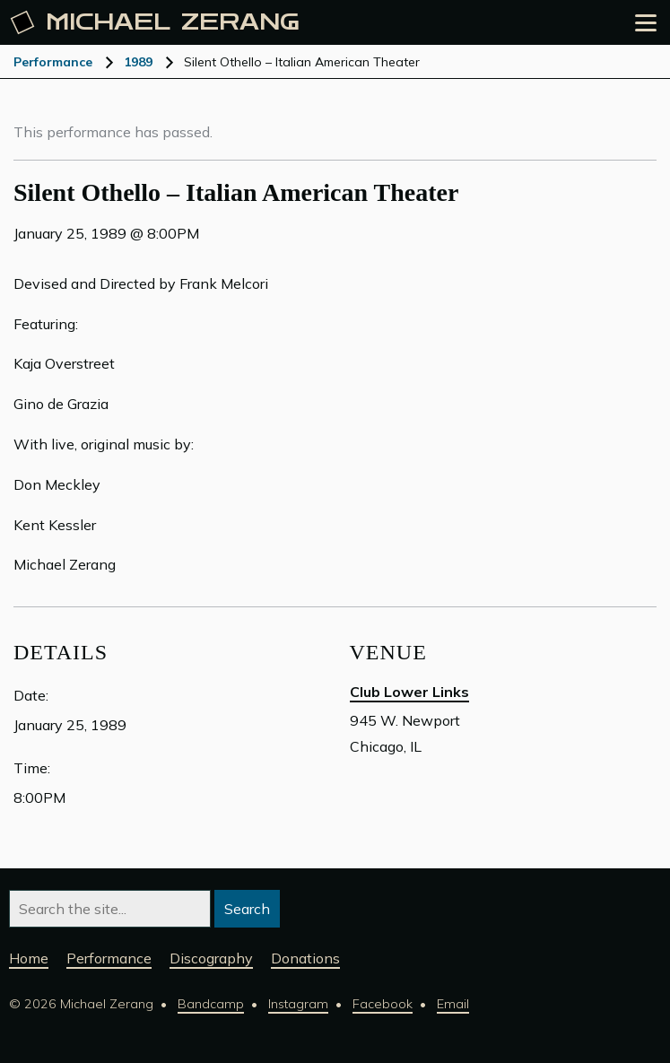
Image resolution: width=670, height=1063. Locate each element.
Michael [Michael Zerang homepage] (155, 22)
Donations (305, 958)
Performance (52, 62)
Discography (211, 958)
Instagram (298, 1004)
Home (28, 958)
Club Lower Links (409, 692)
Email (453, 1004)
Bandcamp (211, 1004)
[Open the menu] (646, 23)
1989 (138, 62)
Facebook (382, 1004)
